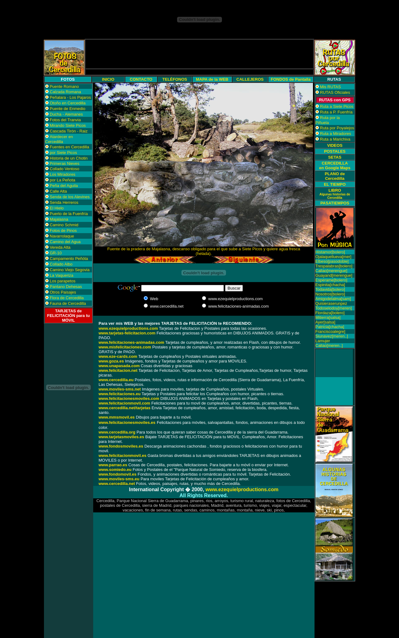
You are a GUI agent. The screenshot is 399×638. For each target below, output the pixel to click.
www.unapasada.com (119, 365)
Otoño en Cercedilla (68, 103)
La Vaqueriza (62, 275)
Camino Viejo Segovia (70, 269)
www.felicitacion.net (118, 370)
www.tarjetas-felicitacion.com (127, 333)
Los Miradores (62, 174)
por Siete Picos (63, 152)
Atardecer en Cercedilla (59, 139)
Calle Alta (58, 191)
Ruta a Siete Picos (336, 106)
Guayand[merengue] (334, 275)
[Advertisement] (199, 54)
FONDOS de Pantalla (291, 79)
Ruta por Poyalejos (337, 128)
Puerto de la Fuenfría (69, 213)
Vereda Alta (60, 247)
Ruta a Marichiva (335, 139)
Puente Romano (64, 86)
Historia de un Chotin (69, 158)
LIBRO (335, 193)
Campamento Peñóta (69, 258)
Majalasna (59, 219)
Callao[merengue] (331, 270)
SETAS (334, 157)
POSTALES (334, 151)
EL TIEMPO (335, 184)
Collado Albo (61, 264)
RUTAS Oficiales (335, 92)
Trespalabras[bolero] (334, 266)
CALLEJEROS (249, 79)
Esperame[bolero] (331, 280)
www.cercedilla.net (117, 483)
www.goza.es (111, 361)
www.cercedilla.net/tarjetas (124, 407)
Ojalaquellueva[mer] (333, 256)
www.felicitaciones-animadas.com (131, 342)
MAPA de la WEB (212, 79)
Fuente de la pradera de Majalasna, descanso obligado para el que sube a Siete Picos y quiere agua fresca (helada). (203, 251)
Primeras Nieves (64, 163)
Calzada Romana (65, 91)
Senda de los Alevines (70, 196)
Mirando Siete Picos (68, 125)
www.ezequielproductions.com (241, 489)
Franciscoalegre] (330, 331)
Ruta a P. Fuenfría (336, 112)
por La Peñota (62, 180)
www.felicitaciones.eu (120, 393)
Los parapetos (62, 281)
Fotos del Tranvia (65, 120)
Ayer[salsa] (325, 322)
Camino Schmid (64, 225)
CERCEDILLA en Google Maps (334, 165)
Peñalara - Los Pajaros (70, 97)
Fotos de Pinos (63, 230)
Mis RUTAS (330, 86)
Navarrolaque (62, 236)
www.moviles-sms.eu (119, 479)
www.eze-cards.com (118, 356)
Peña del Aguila (64, 185)
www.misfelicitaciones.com (125, 347)
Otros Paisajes (63, 292)
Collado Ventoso (64, 168)
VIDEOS (334, 145)
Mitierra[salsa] (328, 317)
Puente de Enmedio (67, 108)
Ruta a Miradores (335, 133)
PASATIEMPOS (334, 203)
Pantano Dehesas (66, 286)
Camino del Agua (65, 241)
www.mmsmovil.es (117, 417)
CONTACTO (141, 79)
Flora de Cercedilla (67, 297)
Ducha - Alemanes (66, 114)
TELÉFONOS (174, 79)
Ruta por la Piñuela (327, 120)
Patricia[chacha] (329, 326)
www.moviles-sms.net (120, 389)
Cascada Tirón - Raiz (69, 131)
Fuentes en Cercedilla (69, 147)
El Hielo (57, 208)
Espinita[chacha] (330, 284)
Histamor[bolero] (330, 252)
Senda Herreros (64, 202)
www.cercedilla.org (117, 432)
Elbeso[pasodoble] (332, 261)
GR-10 (56, 253)
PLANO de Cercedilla (335, 176)
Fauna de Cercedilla (68, 303)
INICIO (108, 79)
